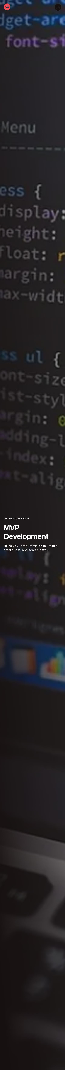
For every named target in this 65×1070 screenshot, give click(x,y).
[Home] (7, 10)
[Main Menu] (58, 7)
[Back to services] (32, 519)
